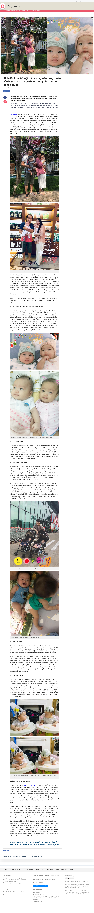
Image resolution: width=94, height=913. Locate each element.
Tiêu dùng (46, 869)
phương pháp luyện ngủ (22, 856)
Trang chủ (6, 869)
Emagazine (3, 1)
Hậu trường (35, 869)
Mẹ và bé (14, 6)
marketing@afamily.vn (40, 882)
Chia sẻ (6, 91)
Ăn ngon (52, 869)
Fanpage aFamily (76, 1)
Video (71, 869)
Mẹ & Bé (24, 869)
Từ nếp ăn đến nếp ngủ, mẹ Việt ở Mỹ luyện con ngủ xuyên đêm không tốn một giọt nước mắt (34, 105)
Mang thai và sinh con (12, 11)
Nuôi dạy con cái (23, 11)
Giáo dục (29, 869)
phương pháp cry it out (36, 856)
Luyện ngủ (13, 114)
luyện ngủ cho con (9, 856)
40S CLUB (67, 869)
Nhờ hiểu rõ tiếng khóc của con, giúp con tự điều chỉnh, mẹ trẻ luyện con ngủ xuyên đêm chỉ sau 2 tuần (34, 108)
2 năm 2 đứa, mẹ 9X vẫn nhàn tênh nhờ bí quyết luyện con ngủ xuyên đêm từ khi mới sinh (33, 103)
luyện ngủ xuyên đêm (29, 785)
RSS (74, 869)
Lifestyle (12, 869)
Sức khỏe (41, 869)
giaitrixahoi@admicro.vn (40, 894)
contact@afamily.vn (12, 885)
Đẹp (20, 869)
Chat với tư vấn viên (40, 886)
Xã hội (16, 869)
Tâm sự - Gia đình (59, 869)
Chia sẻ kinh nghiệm (35, 11)
